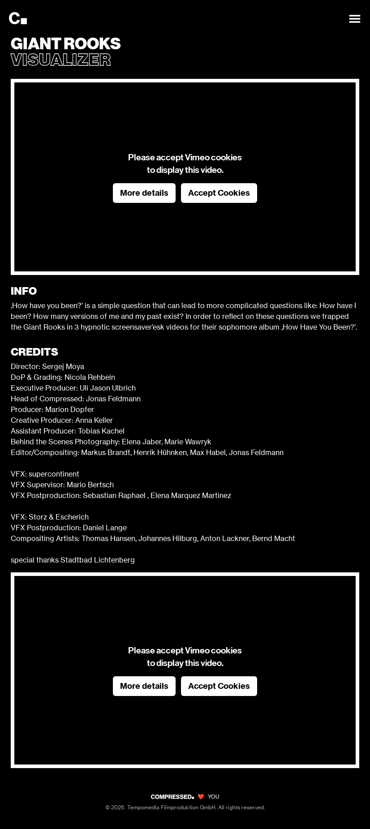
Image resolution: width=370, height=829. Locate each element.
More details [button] (144, 193)
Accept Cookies (219, 193)
